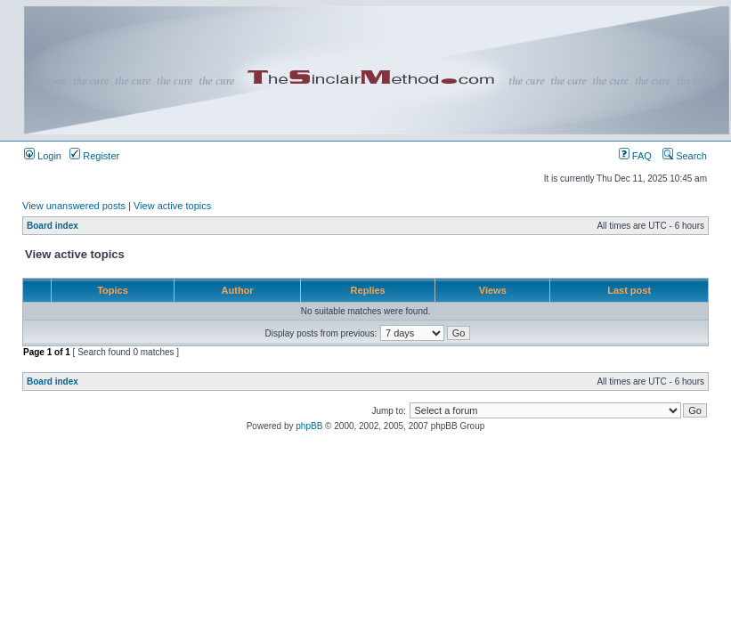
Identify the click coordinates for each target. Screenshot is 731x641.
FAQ (635, 155)
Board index (52, 226)
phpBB (309, 426)
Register (94, 155)
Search (684, 155)
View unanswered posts (74, 205)
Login (42, 155)
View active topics (172, 205)
